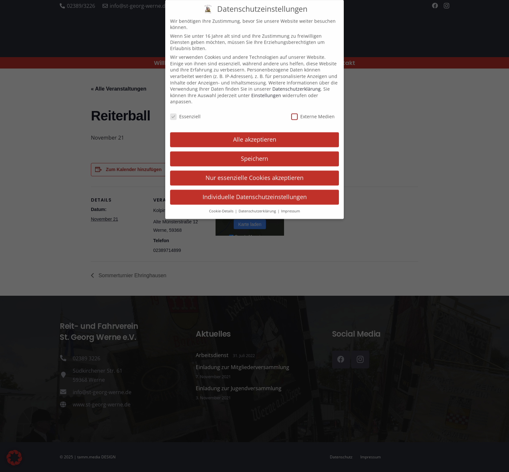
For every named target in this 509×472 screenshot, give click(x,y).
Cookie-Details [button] (221, 205)
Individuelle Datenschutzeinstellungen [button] (255, 190)
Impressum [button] (290, 205)
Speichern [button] (254, 152)
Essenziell (185, 110)
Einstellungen (266, 89)
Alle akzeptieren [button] (254, 133)
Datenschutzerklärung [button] (258, 205)
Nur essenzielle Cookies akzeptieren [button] (254, 171)
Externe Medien (313, 110)
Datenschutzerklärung (296, 83)
